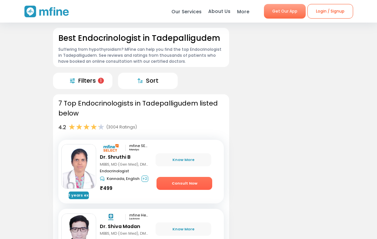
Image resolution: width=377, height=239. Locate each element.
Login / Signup (330, 11)
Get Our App (284, 11)
